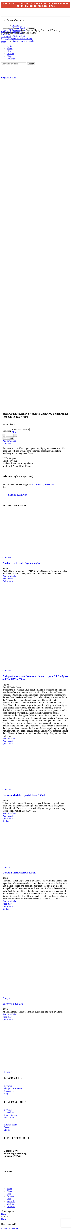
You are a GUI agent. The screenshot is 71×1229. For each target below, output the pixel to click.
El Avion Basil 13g (13, 1001)
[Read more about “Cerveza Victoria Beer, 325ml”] (7, 901)
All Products (14, 30)
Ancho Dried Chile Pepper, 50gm (21, 560)
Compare (11, 1204)
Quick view (8, 579)
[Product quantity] (9, 432)
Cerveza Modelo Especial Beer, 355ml (24, 792)
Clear (14, 430)
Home (6, 30)
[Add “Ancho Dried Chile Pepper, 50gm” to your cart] (8, 576)
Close (3, 1211)
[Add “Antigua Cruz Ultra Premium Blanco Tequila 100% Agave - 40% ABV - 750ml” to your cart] (8, 739)
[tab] (38, 492)
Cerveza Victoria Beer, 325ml (19, 870)
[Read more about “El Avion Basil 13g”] (7, 1014)
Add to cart (8, 436)
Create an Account (9, 1226)
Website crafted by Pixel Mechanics (33, 1178)
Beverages (17, 25)
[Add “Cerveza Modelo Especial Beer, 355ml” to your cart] (8, 813)
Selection (7, 428)
